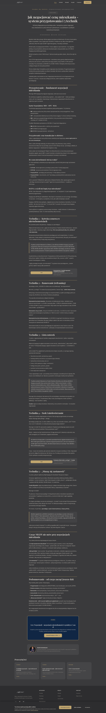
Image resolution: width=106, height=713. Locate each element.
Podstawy (41, 696)
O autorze (79, 2)
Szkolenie (87, 2)
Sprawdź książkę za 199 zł (53, 635)
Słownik (67, 2)
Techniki (61, 2)
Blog (55, 2)
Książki (72, 2)
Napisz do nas (79, 696)
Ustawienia (87, 707)
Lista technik (60, 698)
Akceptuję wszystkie (65, 707)
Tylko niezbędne (77, 707)
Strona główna (35, 9)
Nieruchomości (44, 9)
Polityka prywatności (34, 710)
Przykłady (41, 698)
